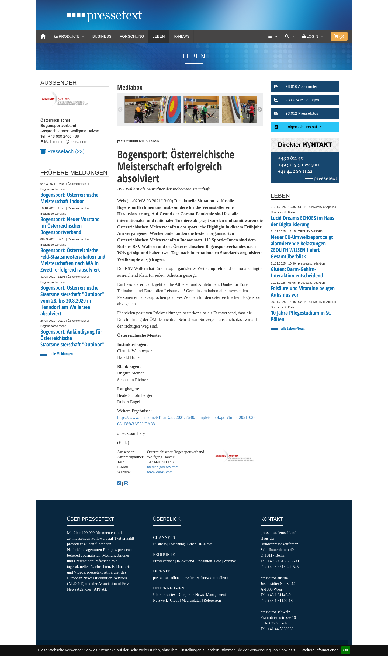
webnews (204, 577)
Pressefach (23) (62, 151)
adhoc (175, 577)
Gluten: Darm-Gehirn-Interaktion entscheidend (297, 272)
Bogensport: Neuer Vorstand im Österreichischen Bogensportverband (70, 226)
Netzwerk (160, 600)
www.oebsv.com (160, 472)
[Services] (272, 36)
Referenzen (212, 600)
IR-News (181, 36)
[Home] (43, 36)
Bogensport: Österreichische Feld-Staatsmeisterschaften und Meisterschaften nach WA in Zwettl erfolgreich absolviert (72, 260)
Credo (174, 600)
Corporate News (191, 594)
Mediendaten (192, 600)
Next (259, 109)
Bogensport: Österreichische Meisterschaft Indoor (69, 198)
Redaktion (204, 561)
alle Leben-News (293, 328)
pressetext (160, 577)
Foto (217, 561)
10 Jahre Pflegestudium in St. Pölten (301, 316)
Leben (159, 36)
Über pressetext (165, 594)
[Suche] (289, 36)
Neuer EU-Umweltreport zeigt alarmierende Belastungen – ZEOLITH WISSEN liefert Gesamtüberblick (302, 246)
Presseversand (164, 561)
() (339, 36)
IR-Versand (185, 561)
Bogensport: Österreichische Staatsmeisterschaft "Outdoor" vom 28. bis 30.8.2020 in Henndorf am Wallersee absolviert (72, 300)
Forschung (132, 36)
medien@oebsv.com (163, 467)
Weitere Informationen (320, 650)
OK (345, 650)
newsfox (188, 577)
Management (216, 594)
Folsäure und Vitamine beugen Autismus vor (303, 291)
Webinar (229, 561)
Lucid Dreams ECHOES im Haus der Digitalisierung (302, 221)
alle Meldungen (62, 353)
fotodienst (220, 577)
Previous (120, 109)
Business (102, 36)
